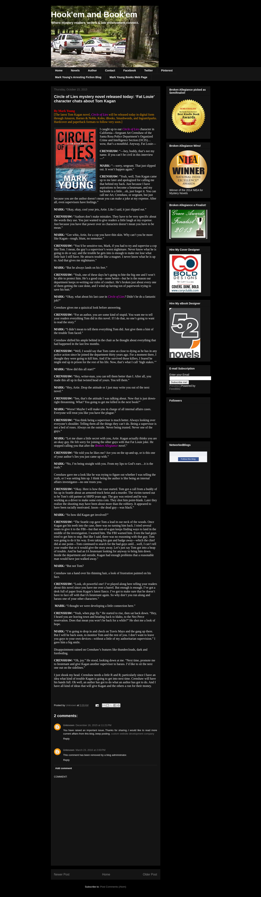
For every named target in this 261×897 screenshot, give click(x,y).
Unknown (69, 725)
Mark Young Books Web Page (128, 77)
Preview (174, 385)
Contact (110, 70)
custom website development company (132, 733)
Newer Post (62, 874)
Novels (75, 70)
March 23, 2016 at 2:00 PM (90, 750)
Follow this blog (188, 459)
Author (92, 70)
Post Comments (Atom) (113, 886)
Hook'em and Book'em (94, 14)
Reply (66, 738)
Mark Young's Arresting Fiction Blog (78, 77)
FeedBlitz (175, 388)
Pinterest (167, 70)
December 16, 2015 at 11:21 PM (93, 725)
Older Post (150, 874)
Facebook (129, 70)
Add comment (63, 768)
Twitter (148, 70)
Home (59, 70)
